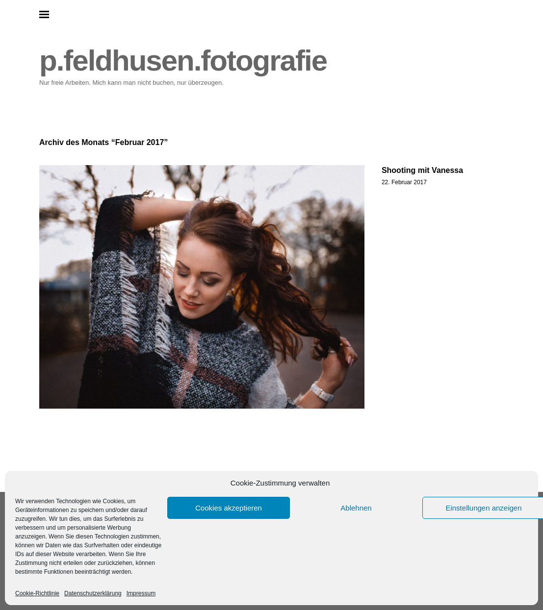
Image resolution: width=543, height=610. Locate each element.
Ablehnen (355, 508)
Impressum (141, 593)
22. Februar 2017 (404, 182)
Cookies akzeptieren (228, 508)
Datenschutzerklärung (93, 593)
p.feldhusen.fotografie (183, 60)
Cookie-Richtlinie (37, 593)
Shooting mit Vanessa (422, 170)
